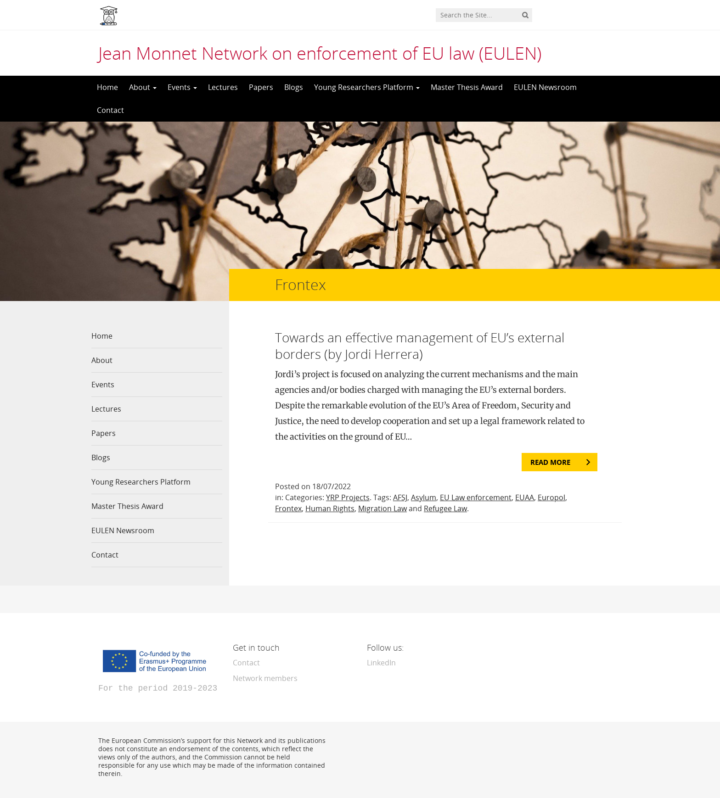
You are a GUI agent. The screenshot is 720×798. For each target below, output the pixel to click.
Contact (110, 110)
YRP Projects (348, 497)
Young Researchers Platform (367, 87)
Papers (261, 87)
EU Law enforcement (476, 497)
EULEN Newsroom (545, 87)
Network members (265, 678)
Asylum (423, 497)
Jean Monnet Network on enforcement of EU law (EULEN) (319, 53)
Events (182, 87)
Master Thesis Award (467, 87)
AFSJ (400, 497)
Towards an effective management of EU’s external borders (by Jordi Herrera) (419, 346)
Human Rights (329, 508)
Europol (551, 497)
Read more (550, 462)
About (143, 87)
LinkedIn (381, 663)
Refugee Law (445, 508)
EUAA (524, 497)
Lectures (223, 87)
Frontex (288, 508)
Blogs (293, 87)
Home (107, 87)
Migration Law (382, 508)
